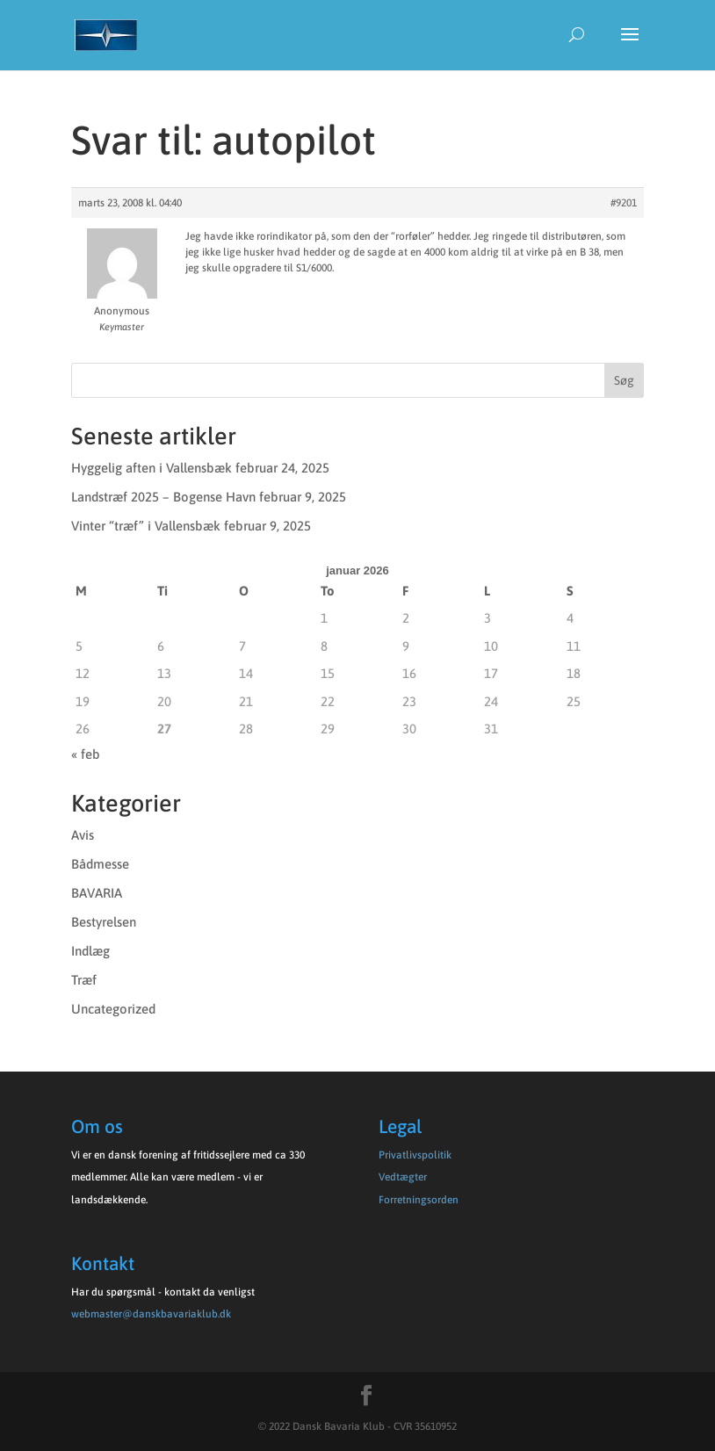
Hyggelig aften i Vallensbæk (151, 467)
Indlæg (90, 950)
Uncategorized (113, 1008)
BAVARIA (96, 892)
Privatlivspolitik (415, 1155)
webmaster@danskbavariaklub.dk (151, 1314)
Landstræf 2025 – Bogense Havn (163, 496)
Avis (82, 834)
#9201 (623, 203)
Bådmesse (100, 863)
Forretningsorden (419, 1200)
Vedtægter (403, 1177)
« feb (85, 754)
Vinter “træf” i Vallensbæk (145, 525)
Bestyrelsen (103, 921)
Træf (84, 979)
